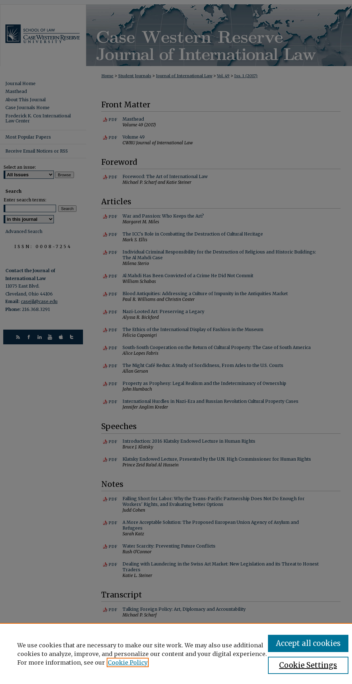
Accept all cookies (308, 643)
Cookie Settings (308, 665)
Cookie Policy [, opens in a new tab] (128, 662)
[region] (176, 653)
